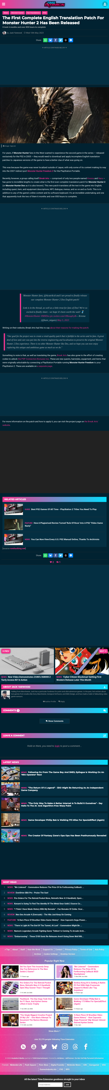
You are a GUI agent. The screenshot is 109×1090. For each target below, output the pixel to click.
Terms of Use (86, 949)
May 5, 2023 (63, 320)
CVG (61, 1069)
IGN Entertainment (40, 1058)
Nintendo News (74, 1065)
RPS (68, 1069)
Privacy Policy (71, 949)
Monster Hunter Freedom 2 (40, 171)
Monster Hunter (17, 13)
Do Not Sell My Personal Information (89, 1058)
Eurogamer (94, 1065)
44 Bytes (60, 1058)
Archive (37, 954)
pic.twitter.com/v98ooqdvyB (63, 316)
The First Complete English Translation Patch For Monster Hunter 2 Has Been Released (53, 20)
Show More (54, 1031)
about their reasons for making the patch (69, 327)
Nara (100, 178)
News (6, 13)
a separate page (44, 366)
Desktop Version (68, 954)
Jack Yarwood (15, 33)
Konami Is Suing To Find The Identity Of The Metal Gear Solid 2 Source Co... (44, 903)
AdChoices (69, 1058)
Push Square (30, 1065)
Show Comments (54, 721)
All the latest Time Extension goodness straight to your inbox (54, 1079)
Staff (22, 949)
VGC (104, 1065)
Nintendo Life (16, 1065)
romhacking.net (17, 548)
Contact (59, 949)
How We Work (34, 949)
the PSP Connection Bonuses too (33, 359)
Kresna (90, 178)
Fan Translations (33, 13)
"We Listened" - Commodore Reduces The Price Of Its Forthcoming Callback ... (45, 887)
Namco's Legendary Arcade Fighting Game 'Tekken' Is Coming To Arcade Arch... (46, 931)
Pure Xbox (43, 1065)
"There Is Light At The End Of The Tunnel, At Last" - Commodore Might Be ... (44, 925)
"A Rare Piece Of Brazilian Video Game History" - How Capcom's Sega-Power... (47, 920)
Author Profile (49, 702)
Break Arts (44, 178)
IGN (85, 1065)
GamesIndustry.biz (48, 1069)
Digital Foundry (57, 1065)
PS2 (44, 13)
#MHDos (45, 316)
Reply (61, 702)
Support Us (48, 949)
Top (7, 949)
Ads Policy (99, 949)
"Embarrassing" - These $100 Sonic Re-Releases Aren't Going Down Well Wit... (45, 936)
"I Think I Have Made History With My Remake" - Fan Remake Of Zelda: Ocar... (45, 909)
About (15, 949)
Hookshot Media (17, 1058)
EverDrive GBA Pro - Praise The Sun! (27, 893)
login (57, 746)
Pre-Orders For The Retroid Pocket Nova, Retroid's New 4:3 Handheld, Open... (45, 898)
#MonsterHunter (32, 316)
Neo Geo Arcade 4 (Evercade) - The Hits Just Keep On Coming (39, 914)
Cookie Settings (51, 954)
